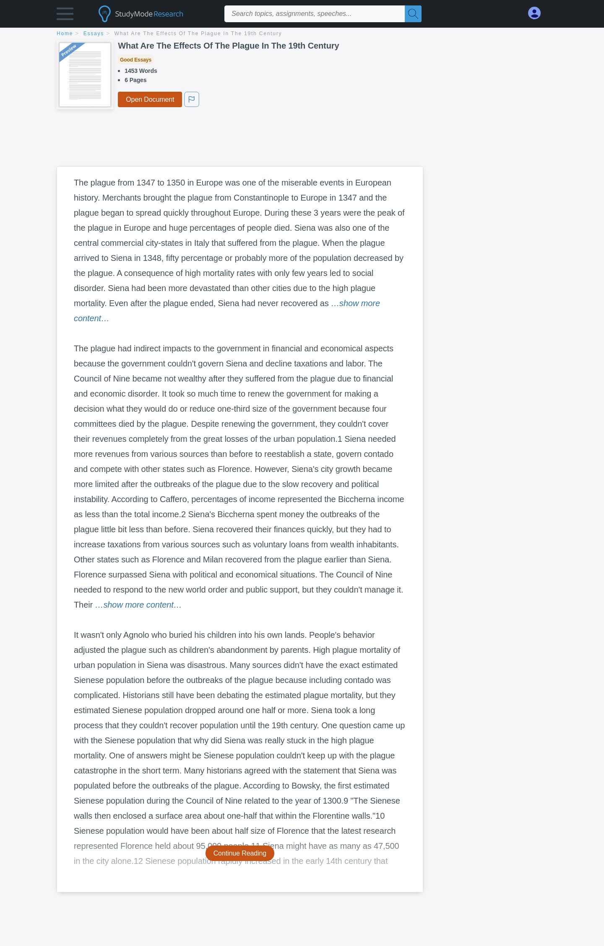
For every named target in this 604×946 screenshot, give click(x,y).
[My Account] (537, 13)
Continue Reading (240, 853)
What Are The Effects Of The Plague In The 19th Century (198, 33)
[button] (65, 15)
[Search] (413, 13)
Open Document (150, 99)
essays (93, 33)
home (65, 33)
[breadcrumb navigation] (302, 34)
